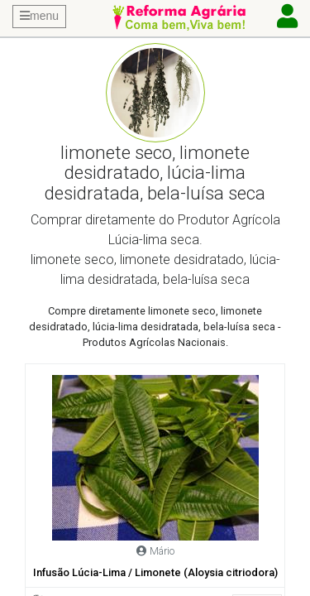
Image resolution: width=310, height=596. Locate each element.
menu (39, 15)
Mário (162, 551)
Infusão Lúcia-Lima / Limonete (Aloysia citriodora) (155, 572)
